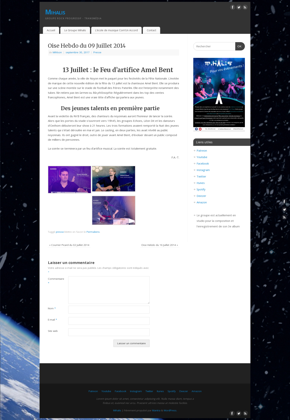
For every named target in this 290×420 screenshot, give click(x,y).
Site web (53, 331)
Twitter (201, 176)
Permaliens (93, 231)
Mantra (156, 410)
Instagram (203, 170)
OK (238, 46)
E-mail (52, 319)
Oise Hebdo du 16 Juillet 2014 (159, 245)
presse (60, 231)
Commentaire (53, 281)
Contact (151, 30)
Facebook (203, 163)
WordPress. (170, 410)
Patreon (202, 150)
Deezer (201, 196)
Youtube (202, 157)
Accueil (51, 30)
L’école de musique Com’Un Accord (116, 30)
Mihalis (55, 11)
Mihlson (57, 52)
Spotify (201, 189)
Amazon (202, 202)
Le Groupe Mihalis (75, 30)
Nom (52, 308)
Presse (97, 52)
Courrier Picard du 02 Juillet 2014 (69, 245)
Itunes (201, 183)
